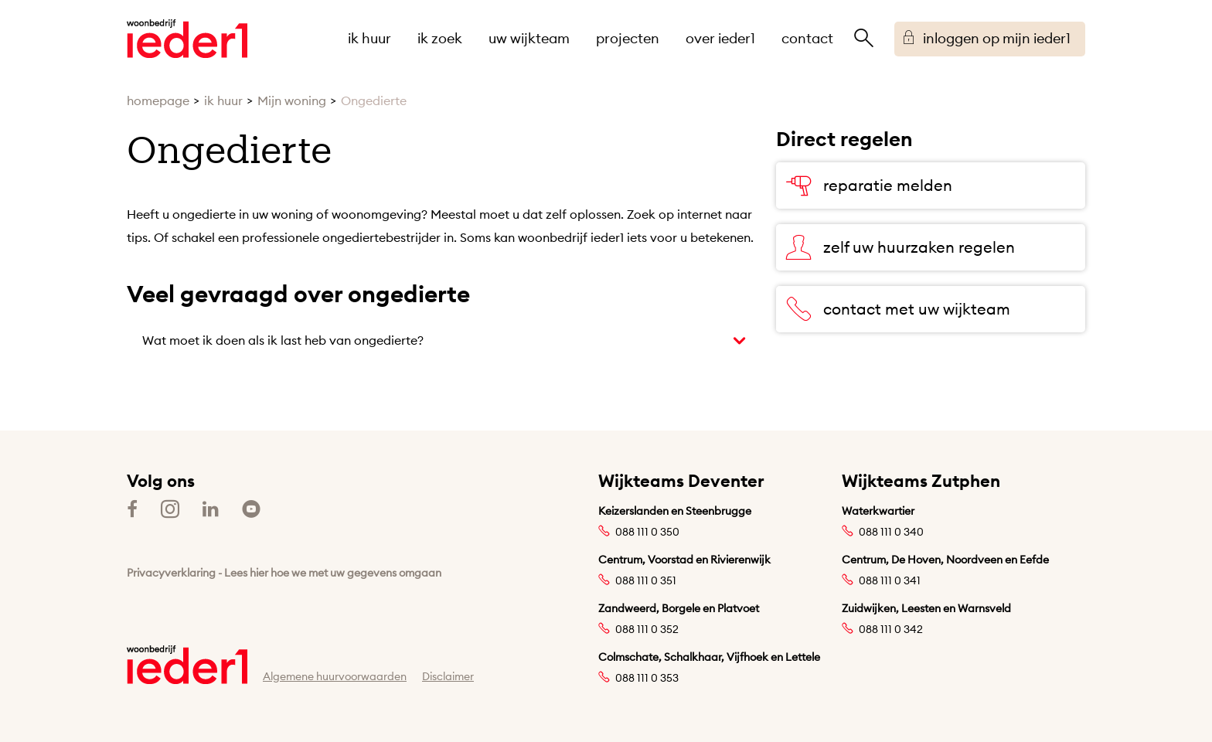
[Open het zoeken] (863, 38)
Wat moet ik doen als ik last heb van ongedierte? (283, 340)
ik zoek (439, 38)
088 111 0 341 (890, 580)
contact (807, 38)
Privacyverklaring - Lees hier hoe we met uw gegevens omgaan (284, 573)
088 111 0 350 (647, 532)
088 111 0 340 (891, 532)
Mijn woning (291, 100)
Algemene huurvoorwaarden (335, 676)
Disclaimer (448, 676)
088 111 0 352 (647, 629)
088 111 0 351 (645, 580)
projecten (627, 38)
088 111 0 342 (891, 629)
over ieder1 (720, 38)
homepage (158, 100)
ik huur (369, 38)
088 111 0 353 (647, 678)
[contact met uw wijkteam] (930, 309)
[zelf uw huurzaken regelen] (930, 247)
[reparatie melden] (930, 185)
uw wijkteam (529, 38)
